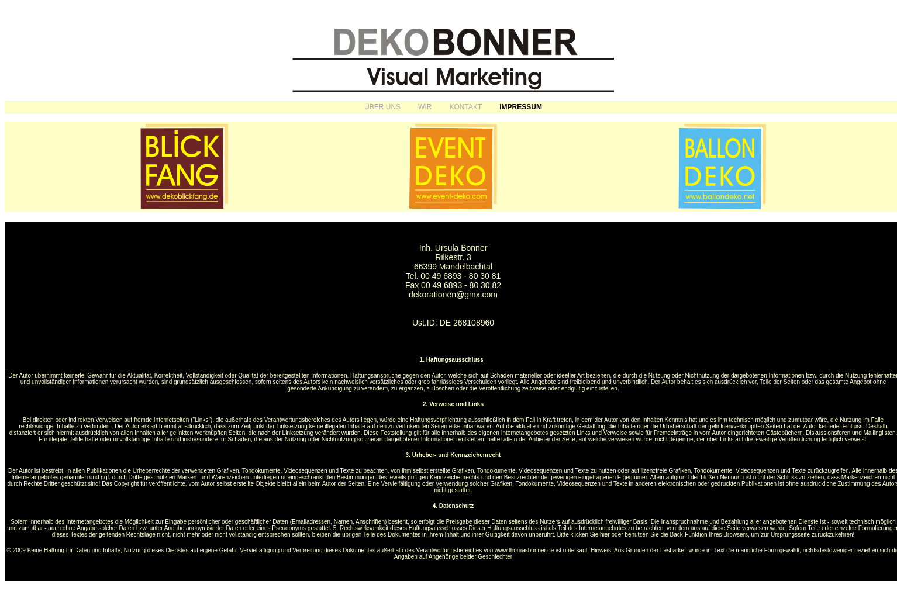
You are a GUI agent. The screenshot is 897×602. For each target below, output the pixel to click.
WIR (425, 107)
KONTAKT (465, 107)
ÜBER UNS (382, 107)
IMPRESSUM (520, 107)
